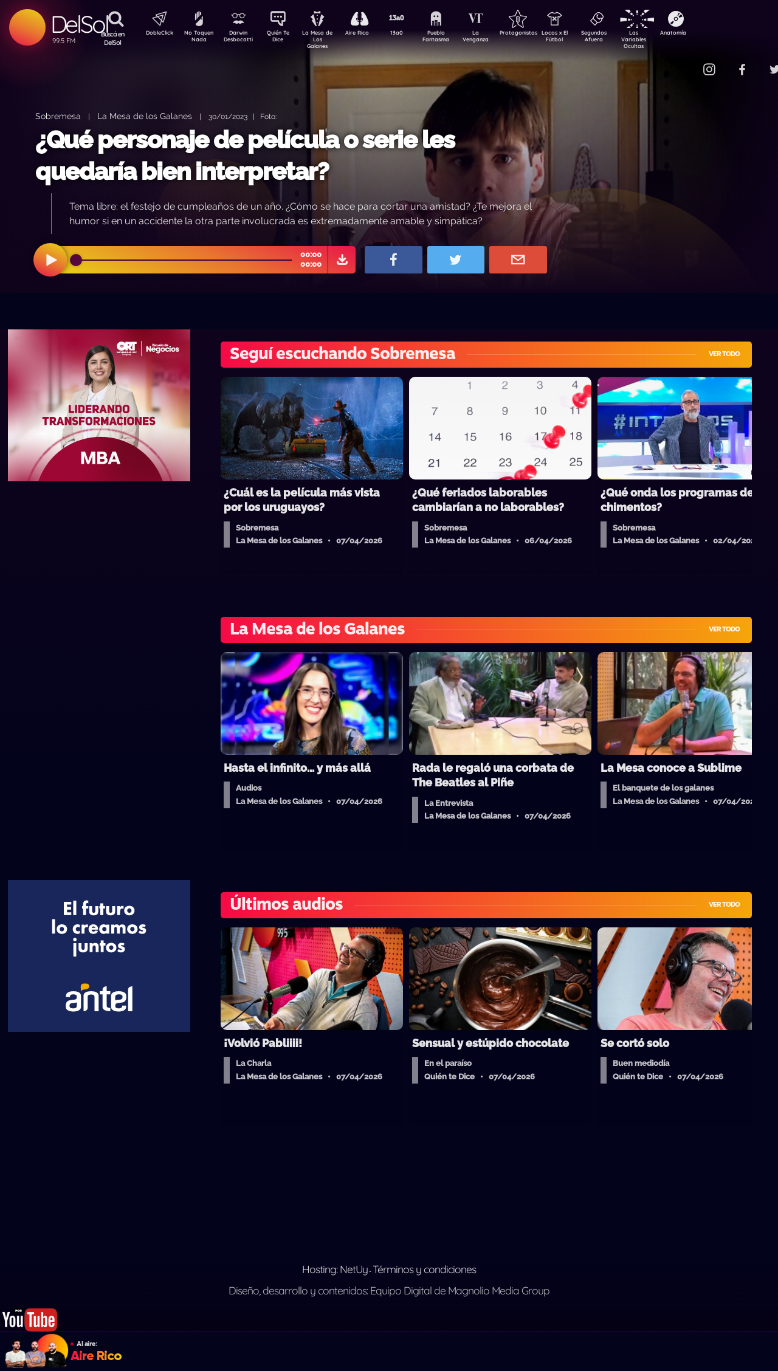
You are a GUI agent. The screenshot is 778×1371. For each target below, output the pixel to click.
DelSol (79, 24)
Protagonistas (538, 34)
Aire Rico (368, 34)
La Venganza (495, 38)
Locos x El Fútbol (580, 38)
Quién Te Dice (283, 38)
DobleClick (155, 34)
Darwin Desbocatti (240, 38)
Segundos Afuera (623, 38)
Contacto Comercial (684, 62)
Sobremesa (58, 116)
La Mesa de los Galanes (144, 116)
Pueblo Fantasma (453, 38)
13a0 (410, 34)
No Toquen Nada (197, 38)
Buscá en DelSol (113, 38)
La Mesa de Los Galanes (325, 39)
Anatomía (708, 34)
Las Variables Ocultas (665, 39)
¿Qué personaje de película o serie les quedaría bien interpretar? (245, 155)
